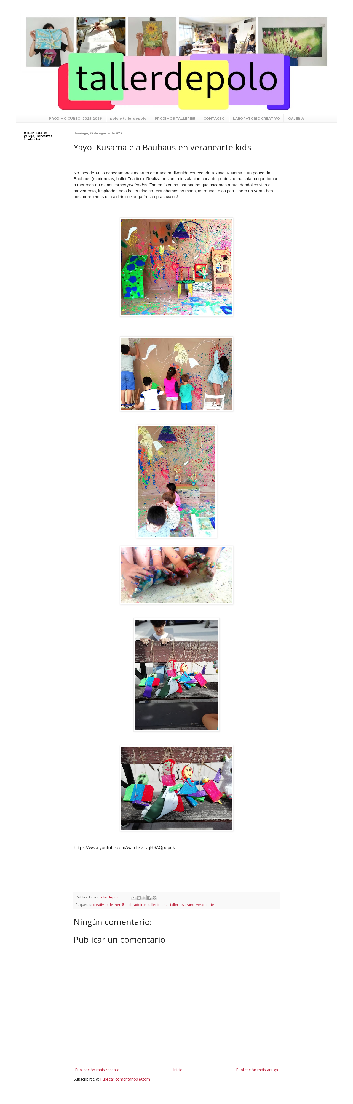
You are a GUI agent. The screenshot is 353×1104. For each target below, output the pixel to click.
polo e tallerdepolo (128, 118)
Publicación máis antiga (257, 1069)
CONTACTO (214, 118)
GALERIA (296, 118)
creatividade (103, 904)
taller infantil (158, 904)
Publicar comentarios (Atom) (125, 1079)
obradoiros (137, 904)
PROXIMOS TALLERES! (175, 118)
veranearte (205, 904)
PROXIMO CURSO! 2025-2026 (75, 118)
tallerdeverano (182, 904)
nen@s (121, 904)
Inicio (178, 1069)
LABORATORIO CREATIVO (256, 118)
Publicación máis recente (97, 1069)
